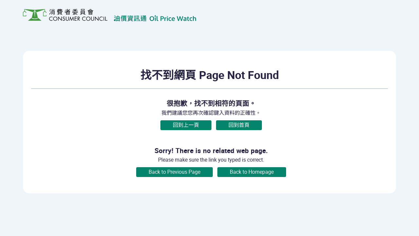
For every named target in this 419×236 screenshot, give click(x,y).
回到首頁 (238, 125)
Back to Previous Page (174, 172)
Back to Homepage (252, 172)
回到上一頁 (186, 125)
